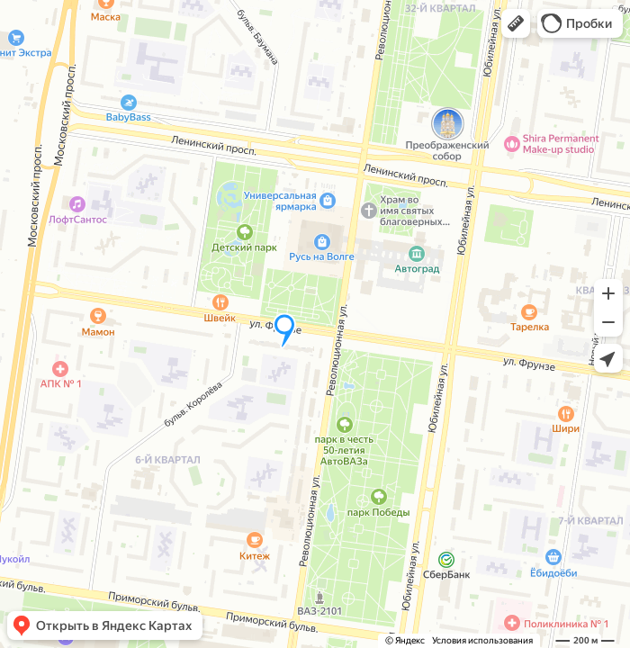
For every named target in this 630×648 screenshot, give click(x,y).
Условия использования (482, 640)
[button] (515, 23)
